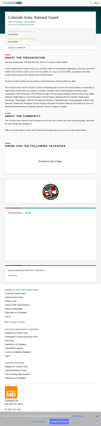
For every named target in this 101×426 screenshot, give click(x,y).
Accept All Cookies (59, 423)
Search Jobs (10, 301)
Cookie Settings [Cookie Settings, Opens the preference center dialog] (39, 423)
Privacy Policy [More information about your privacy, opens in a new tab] (78, 417)
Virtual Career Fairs (14, 297)
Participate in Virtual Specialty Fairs (21, 337)
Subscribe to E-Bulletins (16, 312)
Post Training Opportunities (17, 374)
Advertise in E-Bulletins (15, 344)
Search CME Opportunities (17, 305)
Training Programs (14, 363)
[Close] (97, 418)
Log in (7, 316)
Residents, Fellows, (22, 290)
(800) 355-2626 (14, 409)
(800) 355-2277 (14, 412)
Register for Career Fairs (16, 333)
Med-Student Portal (15, 322)
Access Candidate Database (18, 352)
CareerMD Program (14, 348)
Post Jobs (9, 340)
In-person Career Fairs (15, 293)
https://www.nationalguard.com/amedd (21, 25)
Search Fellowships (14, 309)
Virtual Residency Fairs (15, 370)
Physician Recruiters (21, 329)
